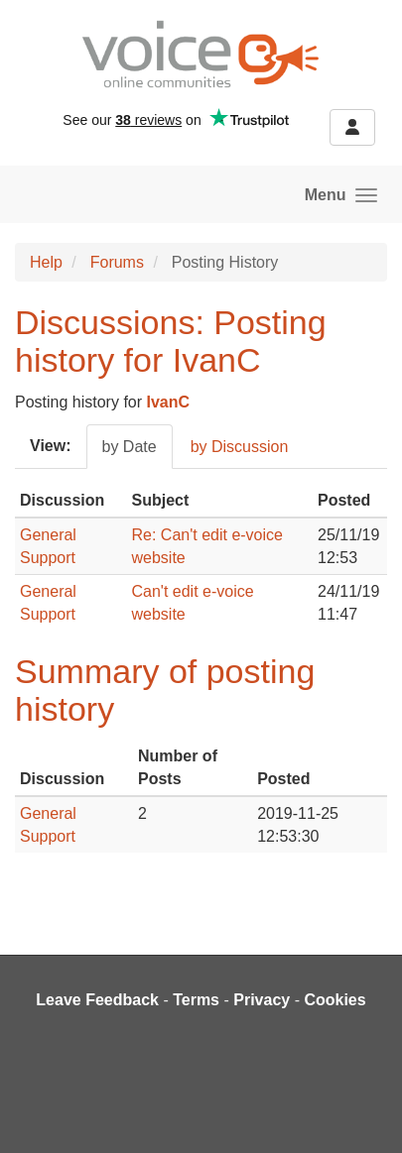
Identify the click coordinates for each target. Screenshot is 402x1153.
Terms (196, 999)
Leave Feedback (97, 999)
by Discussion (240, 446)
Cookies (334, 999)
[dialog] (365, 1113)
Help (46, 262)
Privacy (261, 999)
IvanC (169, 402)
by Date (129, 446)
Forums (117, 262)
